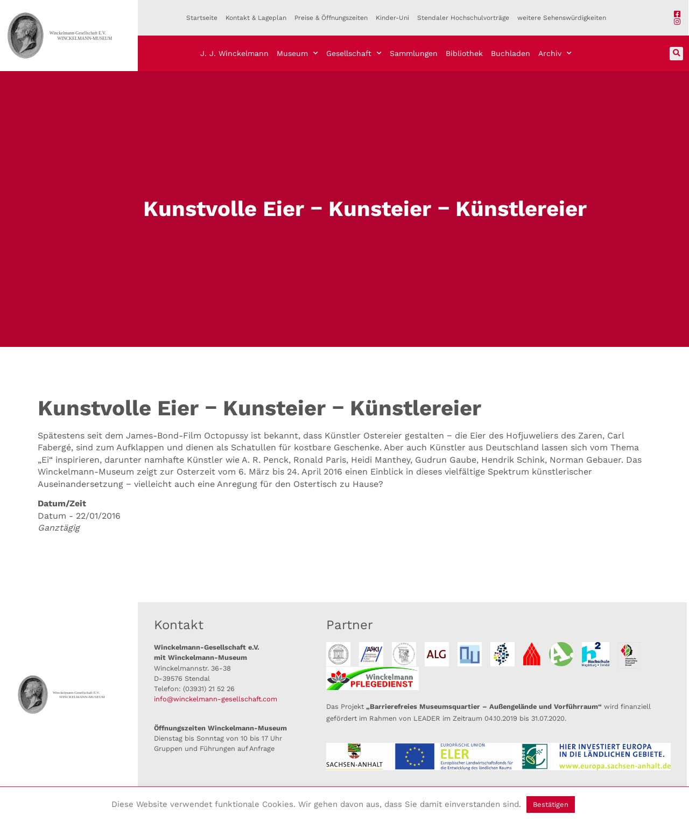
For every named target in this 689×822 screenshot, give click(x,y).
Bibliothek (464, 53)
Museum (297, 53)
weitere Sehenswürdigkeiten (561, 18)
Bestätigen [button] (550, 804)
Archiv (555, 53)
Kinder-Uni (392, 18)
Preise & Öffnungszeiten (331, 18)
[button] (676, 53)
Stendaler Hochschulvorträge (463, 18)
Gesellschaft (354, 53)
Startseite (201, 18)
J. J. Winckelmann (234, 53)
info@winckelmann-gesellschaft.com (215, 699)
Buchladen (510, 53)
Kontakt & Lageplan (256, 18)
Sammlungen (414, 53)
